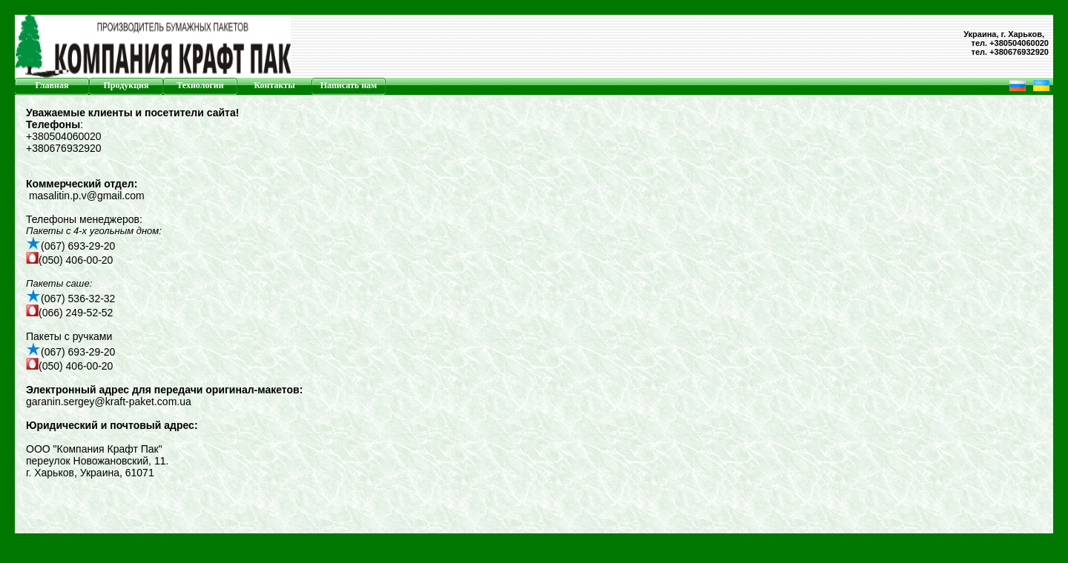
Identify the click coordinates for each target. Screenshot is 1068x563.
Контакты (274, 85)
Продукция (126, 85)
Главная (52, 85)
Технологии (200, 85)
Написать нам (349, 85)
